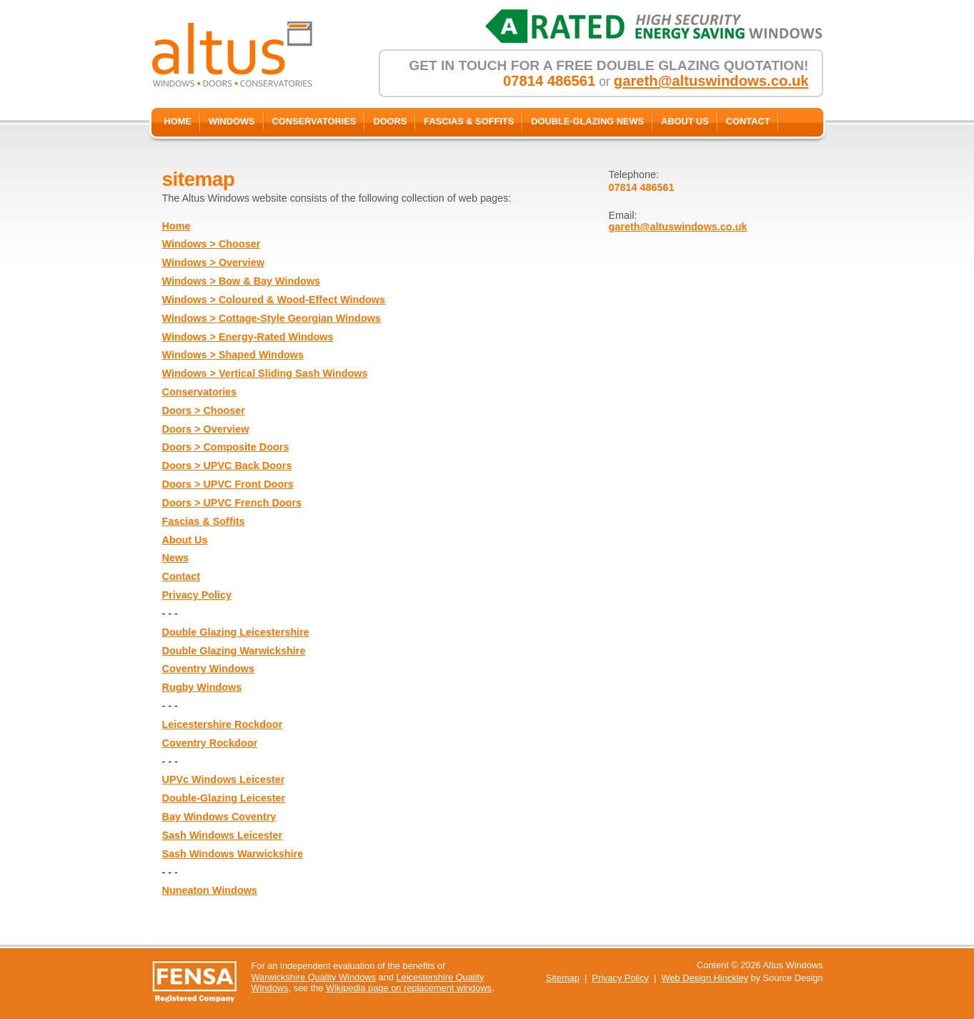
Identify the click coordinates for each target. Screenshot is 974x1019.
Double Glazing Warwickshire (234, 650)
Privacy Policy (197, 595)
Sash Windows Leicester (222, 835)
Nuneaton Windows (209, 890)
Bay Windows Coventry (219, 816)
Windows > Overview (213, 262)
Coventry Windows (208, 668)
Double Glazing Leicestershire (235, 632)
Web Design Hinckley (705, 978)
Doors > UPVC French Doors (232, 502)
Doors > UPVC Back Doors (227, 465)
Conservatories (199, 392)
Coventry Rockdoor (210, 743)
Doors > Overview (205, 429)
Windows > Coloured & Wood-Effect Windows (273, 299)
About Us (185, 540)
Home (176, 226)
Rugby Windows (202, 687)
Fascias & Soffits (203, 521)
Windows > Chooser (211, 244)
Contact (181, 576)
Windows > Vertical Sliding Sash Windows (265, 373)
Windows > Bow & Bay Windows (241, 281)
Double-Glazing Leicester (224, 798)
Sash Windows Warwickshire (233, 854)
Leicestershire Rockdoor (222, 724)
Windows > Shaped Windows (233, 354)
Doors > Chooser (203, 410)
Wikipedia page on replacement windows (409, 988)
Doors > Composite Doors (225, 447)
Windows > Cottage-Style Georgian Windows (271, 318)
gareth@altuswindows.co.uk (711, 81)
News (175, 557)
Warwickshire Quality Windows (314, 977)
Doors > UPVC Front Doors (228, 484)
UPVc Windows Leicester (223, 779)
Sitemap (563, 978)
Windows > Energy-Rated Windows (248, 337)
